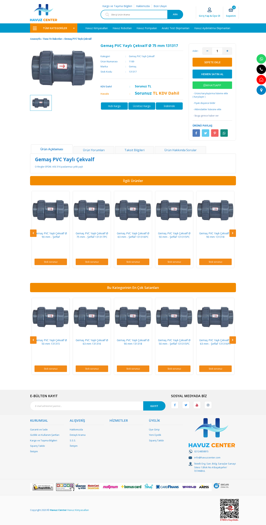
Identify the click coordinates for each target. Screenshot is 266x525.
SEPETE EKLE (212, 62)
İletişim (34, 451)
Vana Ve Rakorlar (52, 39)
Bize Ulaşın (160, 6)
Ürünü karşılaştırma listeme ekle (210, 93)
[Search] (142, 14)
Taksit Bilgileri (134, 150)
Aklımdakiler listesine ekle (207, 109)
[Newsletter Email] (97, 406)
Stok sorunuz (51, 261)
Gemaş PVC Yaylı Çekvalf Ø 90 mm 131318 (215, 235)
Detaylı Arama (78, 435)
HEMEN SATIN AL (212, 74)
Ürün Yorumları (94, 150)
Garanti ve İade (39, 429)
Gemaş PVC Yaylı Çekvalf (77, 39)
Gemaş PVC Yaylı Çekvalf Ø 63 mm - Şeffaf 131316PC (133, 235)
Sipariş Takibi (37, 445)
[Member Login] (209, 13)
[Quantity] (217, 51)
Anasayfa (35, 39)
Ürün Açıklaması (51, 149)
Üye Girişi (154, 429)
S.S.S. (73, 440)
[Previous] (33, 233)
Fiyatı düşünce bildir (204, 103)
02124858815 (201, 451)
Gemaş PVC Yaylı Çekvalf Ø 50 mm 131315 (51, 341)
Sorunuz (141, 86)
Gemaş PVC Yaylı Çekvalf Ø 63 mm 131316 (92, 341)
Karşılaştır (199, 96)
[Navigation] (53, 28)
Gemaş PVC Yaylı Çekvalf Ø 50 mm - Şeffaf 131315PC (174, 235)
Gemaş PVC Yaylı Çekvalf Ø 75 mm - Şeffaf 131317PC (92, 235)
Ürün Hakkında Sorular (180, 150)
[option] (41, 103)
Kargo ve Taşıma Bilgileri (117, 6)
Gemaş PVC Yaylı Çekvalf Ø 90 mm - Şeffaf (51, 235)
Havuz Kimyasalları (78, 510)
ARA (175, 14)
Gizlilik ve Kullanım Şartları (44, 435)
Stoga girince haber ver (206, 115)
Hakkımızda (143, 6)
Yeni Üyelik (155, 435)
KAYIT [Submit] (154, 406)
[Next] (232, 233)
